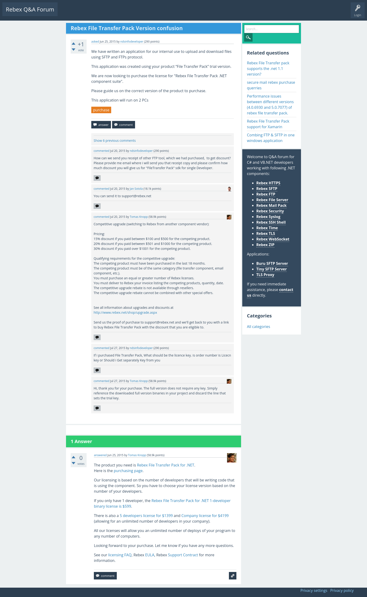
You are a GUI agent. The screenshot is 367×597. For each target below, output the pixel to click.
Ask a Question (141, 13)
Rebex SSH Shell (271, 222)
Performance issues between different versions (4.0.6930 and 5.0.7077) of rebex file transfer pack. (270, 105)
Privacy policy (342, 590)
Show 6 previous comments (115, 140)
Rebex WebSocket (272, 239)
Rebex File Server (272, 199)
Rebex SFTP (266, 188)
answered (100, 455)
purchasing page (128, 470)
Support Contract (183, 554)
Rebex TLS (265, 233)
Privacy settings (313, 590)
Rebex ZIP (265, 244)
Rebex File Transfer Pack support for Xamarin (268, 124)
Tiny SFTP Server (271, 269)
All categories (258, 326)
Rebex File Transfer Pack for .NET (165, 465)
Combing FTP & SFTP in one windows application (271, 137)
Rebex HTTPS (268, 183)
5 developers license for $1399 (146, 515)
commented (102, 151)
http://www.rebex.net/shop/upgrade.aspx (125, 312)
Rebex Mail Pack (271, 205)
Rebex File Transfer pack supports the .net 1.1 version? (268, 68)
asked (95, 42)
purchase (101, 110)
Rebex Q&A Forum (30, 9)
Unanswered (88, 13)
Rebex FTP (265, 194)
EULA (149, 554)
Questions (68, 13)
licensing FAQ (120, 554)
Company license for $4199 (205, 515)
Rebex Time (267, 227)
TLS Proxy (265, 274)
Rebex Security (270, 211)
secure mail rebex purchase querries (271, 85)
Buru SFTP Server (272, 263)
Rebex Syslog (268, 216)
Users (121, 13)
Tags (106, 13)
